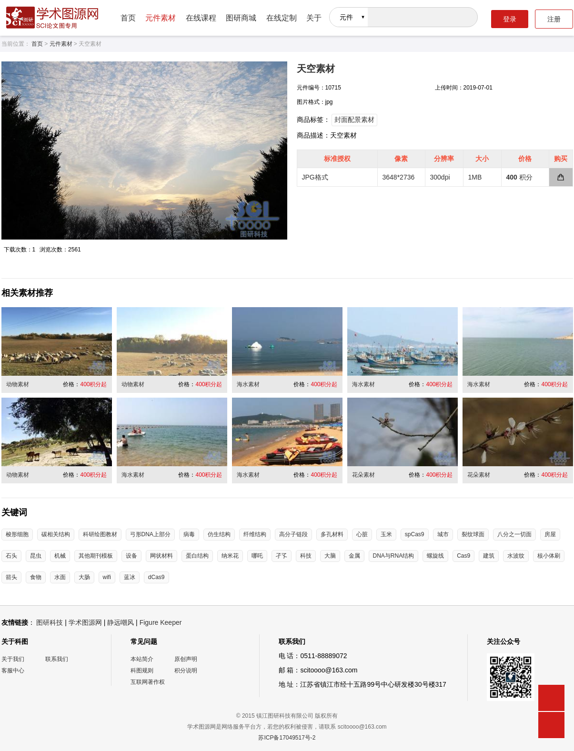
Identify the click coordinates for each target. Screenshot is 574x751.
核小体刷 (548, 555)
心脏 (362, 534)
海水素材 (248, 384)
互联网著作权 (148, 682)
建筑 (488, 555)
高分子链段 (293, 534)
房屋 (550, 534)
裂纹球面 (473, 534)
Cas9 (463, 555)
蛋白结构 (197, 555)
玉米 (386, 534)
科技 (306, 555)
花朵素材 (363, 474)
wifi (107, 577)
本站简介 (142, 659)
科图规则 (142, 670)
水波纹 (515, 555)
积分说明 (185, 670)
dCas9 (156, 577)
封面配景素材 (354, 119)
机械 (60, 555)
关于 (314, 18)
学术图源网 (85, 622)
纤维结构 (254, 534)
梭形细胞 (17, 534)
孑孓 (281, 555)
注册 (554, 19)
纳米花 (230, 555)
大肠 (84, 577)
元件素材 (160, 18)
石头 (11, 555)
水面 (60, 577)
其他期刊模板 (96, 555)
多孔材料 (332, 534)
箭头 (11, 577)
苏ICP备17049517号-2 (286, 737)
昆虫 (35, 555)
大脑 (330, 555)
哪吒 (257, 555)
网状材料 (161, 555)
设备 (131, 555)
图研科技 (49, 622)
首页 (128, 18)
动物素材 (17, 384)
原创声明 (185, 659)
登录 (509, 19)
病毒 (189, 534)
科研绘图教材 (100, 534)
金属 (354, 555)
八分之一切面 (514, 534)
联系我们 (56, 659)
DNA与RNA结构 (393, 555)
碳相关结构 (55, 534)
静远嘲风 (120, 622)
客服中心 (12, 670)
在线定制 (281, 18)
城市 (443, 534)
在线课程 (201, 18)
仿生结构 (219, 534)
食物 (35, 577)
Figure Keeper (161, 622)
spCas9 (414, 534)
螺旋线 (435, 555)
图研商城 (241, 18)
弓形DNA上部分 (150, 534)
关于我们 (12, 659)
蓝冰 (129, 577)
